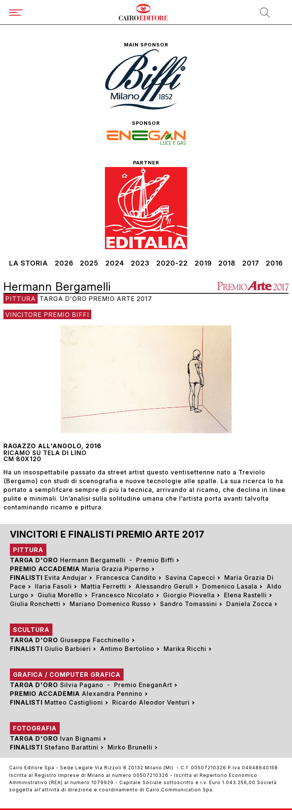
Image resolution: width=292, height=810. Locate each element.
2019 (203, 263)
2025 (89, 263)
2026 (64, 263)
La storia (28, 263)
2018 (226, 263)
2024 (114, 263)
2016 (274, 263)
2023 (140, 263)
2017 (250, 263)
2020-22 (172, 263)
